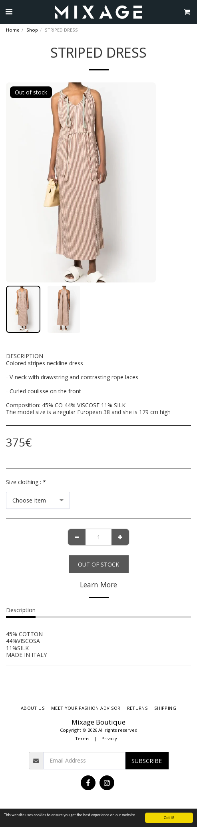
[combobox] (38, 500)
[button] (9, 11)
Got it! (169, 817)
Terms (82, 738)
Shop (32, 30)
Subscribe (146, 761)
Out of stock (98, 564)
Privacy (109, 738)
